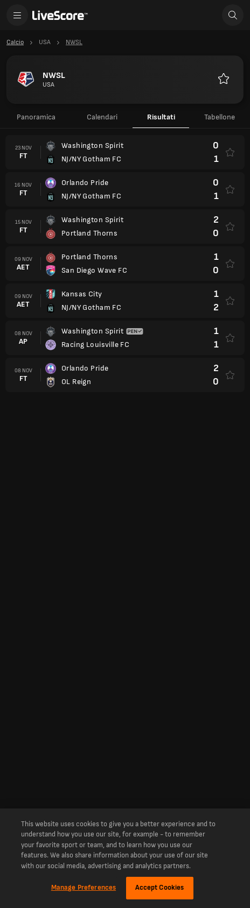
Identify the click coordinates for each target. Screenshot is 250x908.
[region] (125, 858)
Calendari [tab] (102, 117)
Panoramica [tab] (36, 117)
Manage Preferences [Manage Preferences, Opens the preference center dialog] (83, 887)
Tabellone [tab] (219, 117)
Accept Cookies (159, 887)
